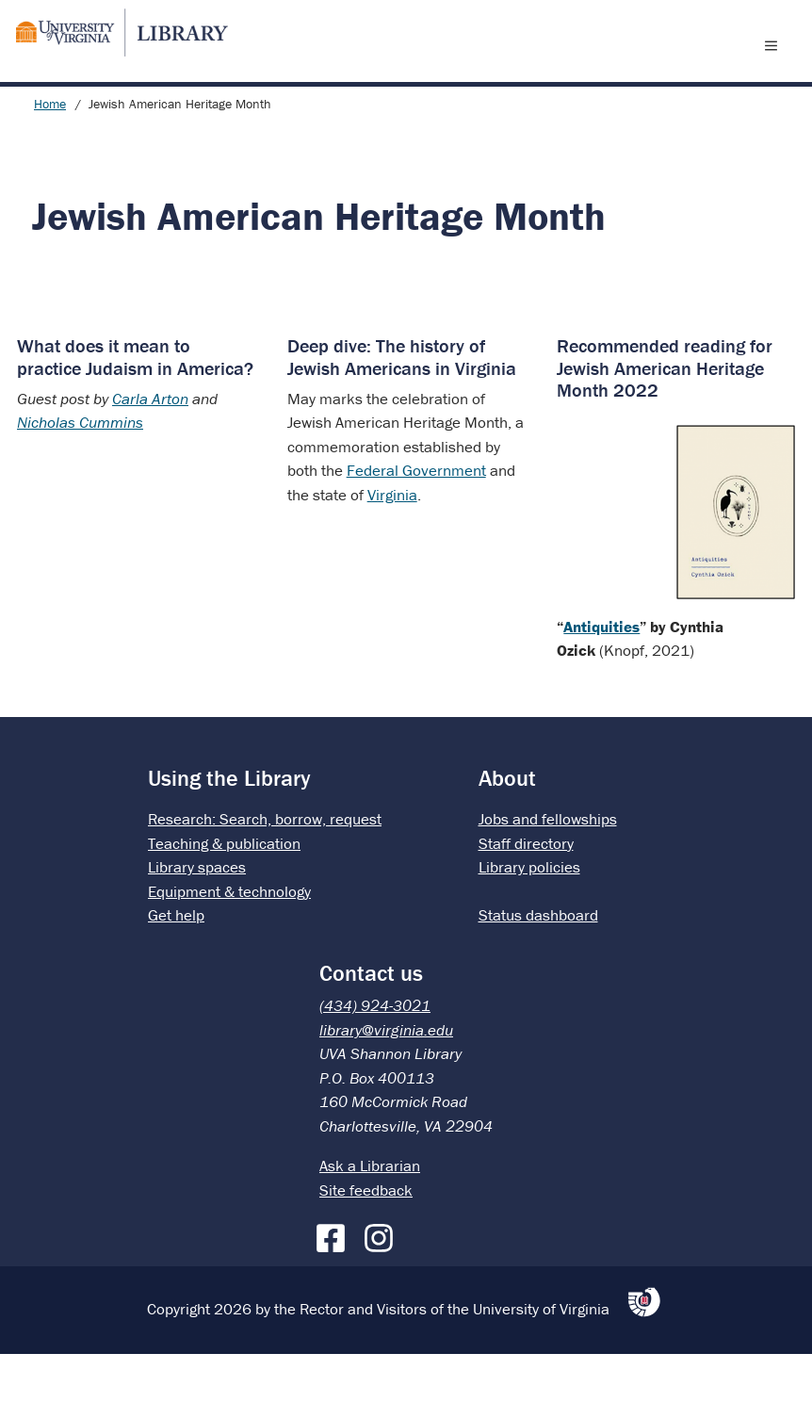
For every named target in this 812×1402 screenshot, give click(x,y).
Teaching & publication (224, 891)
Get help (176, 963)
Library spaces (197, 915)
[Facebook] (335, 1282)
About (507, 826)
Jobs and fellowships (548, 866)
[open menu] (775, 69)
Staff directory (526, 891)
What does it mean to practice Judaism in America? (135, 404)
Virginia (392, 542)
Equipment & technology (229, 939)
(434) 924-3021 (374, 1053)
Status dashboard (538, 963)
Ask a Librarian (369, 1213)
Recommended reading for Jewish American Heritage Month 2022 (664, 415)
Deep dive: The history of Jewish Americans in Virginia (401, 404)
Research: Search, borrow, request (265, 866)
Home (50, 151)
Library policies (529, 915)
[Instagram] (383, 1282)
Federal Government (416, 518)
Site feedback (366, 1238)
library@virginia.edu (386, 1078)
